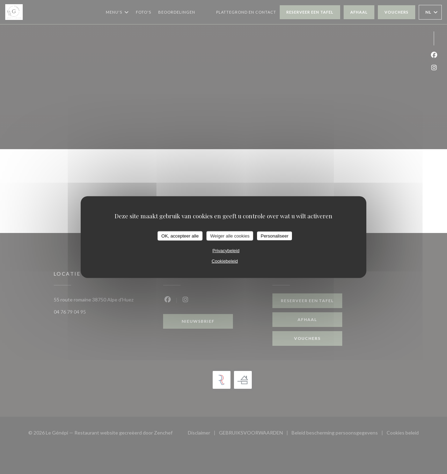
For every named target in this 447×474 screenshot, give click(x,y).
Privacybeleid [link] (225, 250)
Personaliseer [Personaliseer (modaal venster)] (274, 235)
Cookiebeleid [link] (225, 261)
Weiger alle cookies (229, 235)
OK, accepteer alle (180, 235)
